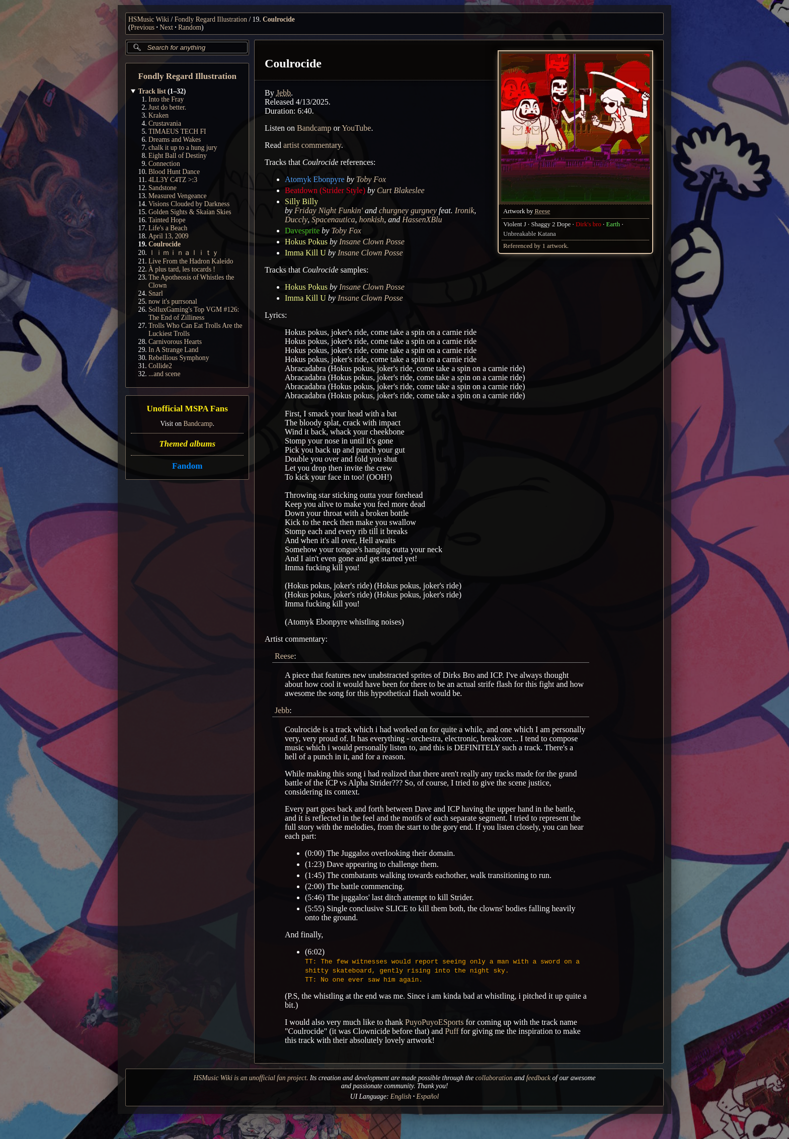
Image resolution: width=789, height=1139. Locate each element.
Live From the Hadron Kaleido (190, 261)
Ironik (465, 210)
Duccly (296, 219)
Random (189, 27)
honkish (371, 219)
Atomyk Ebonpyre (315, 179)
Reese (542, 211)
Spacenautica (333, 219)
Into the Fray (166, 99)
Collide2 (160, 366)
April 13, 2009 (168, 236)
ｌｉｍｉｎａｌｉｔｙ (183, 252)
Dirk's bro (588, 224)
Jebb (283, 93)
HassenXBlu (422, 219)
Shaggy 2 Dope (551, 224)
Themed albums (187, 444)
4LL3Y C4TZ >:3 (172, 180)
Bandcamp (197, 423)
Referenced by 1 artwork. (536, 245)
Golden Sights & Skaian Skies (189, 212)
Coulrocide (279, 19)
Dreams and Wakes (174, 139)
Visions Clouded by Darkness (188, 204)
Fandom (187, 466)
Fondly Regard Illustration (211, 19)
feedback (538, 1078)
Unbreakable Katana (529, 233)
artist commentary (312, 145)
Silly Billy (301, 201)
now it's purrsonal (172, 301)
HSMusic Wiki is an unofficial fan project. (250, 1078)
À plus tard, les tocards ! (181, 269)
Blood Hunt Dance (174, 172)
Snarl (155, 293)
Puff (452, 1031)
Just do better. (167, 107)
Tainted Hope (166, 220)
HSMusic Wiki (148, 19)
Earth (613, 224)
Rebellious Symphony (178, 358)
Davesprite (302, 230)
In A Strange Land (173, 350)
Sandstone (162, 188)
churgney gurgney (408, 210)
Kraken (158, 115)
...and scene (164, 374)
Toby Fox (371, 179)
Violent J (514, 224)
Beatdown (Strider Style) (325, 190)
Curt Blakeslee (401, 190)
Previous (143, 27)
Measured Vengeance (177, 196)
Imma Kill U (305, 252)
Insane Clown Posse (372, 241)
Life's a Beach (167, 228)
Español (428, 1096)
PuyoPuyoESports (434, 1022)
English (401, 1096)
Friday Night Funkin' (328, 210)
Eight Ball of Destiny (177, 155)
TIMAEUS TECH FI (177, 131)
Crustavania (164, 123)
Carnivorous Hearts (175, 341)
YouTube (356, 128)
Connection (164, 163)
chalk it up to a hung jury (182, 147)
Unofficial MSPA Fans (187, 409)
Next (166, 27)
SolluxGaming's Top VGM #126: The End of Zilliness (193, 313)
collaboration (494, 1078)
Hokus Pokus (306, 241)
